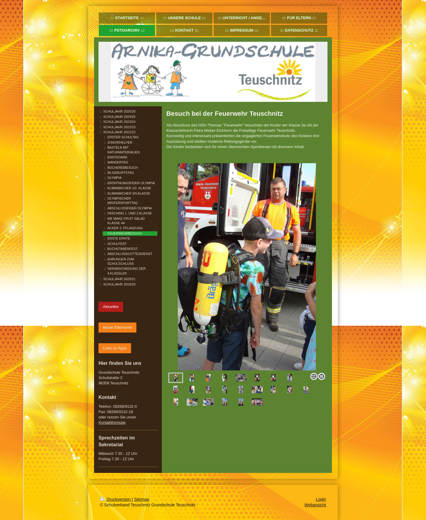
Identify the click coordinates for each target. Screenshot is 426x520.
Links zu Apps (115, 348)
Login (321, 499)
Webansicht (315, 505)
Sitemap (141, 499)
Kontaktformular (112, 422)
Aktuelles (111, 306)
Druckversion (116, 499)
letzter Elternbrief (117, 327)
